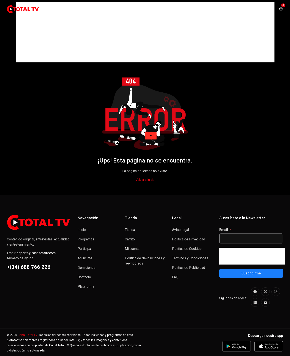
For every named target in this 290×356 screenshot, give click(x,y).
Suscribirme (251, 273)
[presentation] (252, 256)
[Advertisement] (145, 32)
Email (223, 230)
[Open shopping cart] (281, 9)
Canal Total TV (27, 335)
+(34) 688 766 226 (28, 267)
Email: (31, 253)
